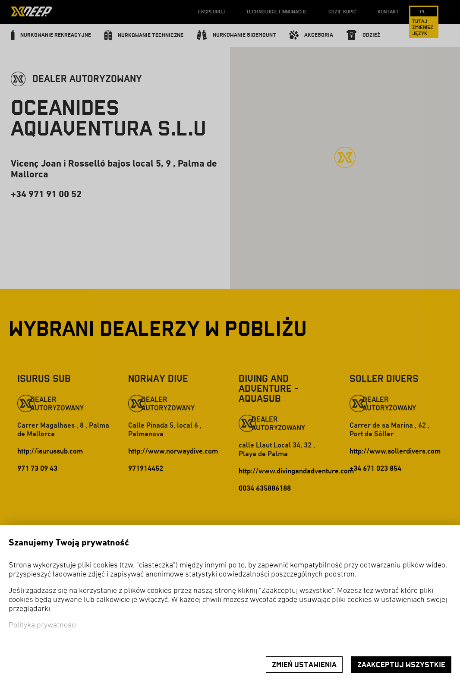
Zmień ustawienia (304, 665)
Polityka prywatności (43, 625)
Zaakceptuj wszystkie (401, 665)
